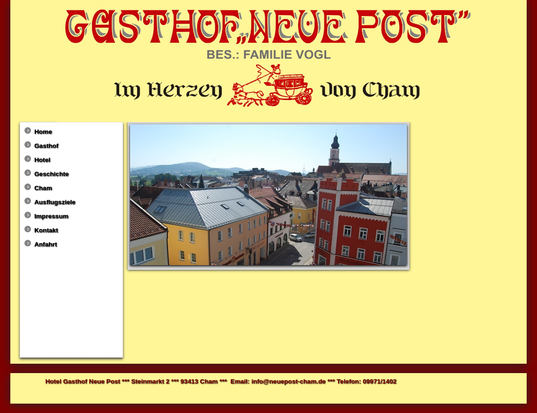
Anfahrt (45, 244)
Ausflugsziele (55, 202)
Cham (43, 187)
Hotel (42, 159)
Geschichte (51, 173)
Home (43, 131)
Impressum (51, 216)
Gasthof (46, 145)
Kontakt (46, 230)
